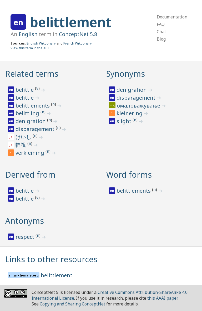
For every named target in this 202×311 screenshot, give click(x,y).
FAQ (161, 24)
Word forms (129, 174)
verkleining (31, 152)
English (28, 34)
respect (26, 236)
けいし (24, 136)
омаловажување (139, 105)
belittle (25, 89)
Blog (161, 39)
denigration (31, 121)
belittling (28, 113)
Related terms (31, 73)
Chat (161, 32)
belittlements (33, 105)
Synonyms (125, 73)
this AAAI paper (162, 298)
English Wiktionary (41, 43)
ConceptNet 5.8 (78, 34)
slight (125, 121)
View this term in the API (30, 48)
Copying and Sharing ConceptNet (72, 304)
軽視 (21, 144)
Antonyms (24, 220)
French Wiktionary (77, 43)
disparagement (36, 129)
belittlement (71, 22)
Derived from (30, 174)
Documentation (172, 17)
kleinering (130, 113)
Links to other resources (51, 259)
